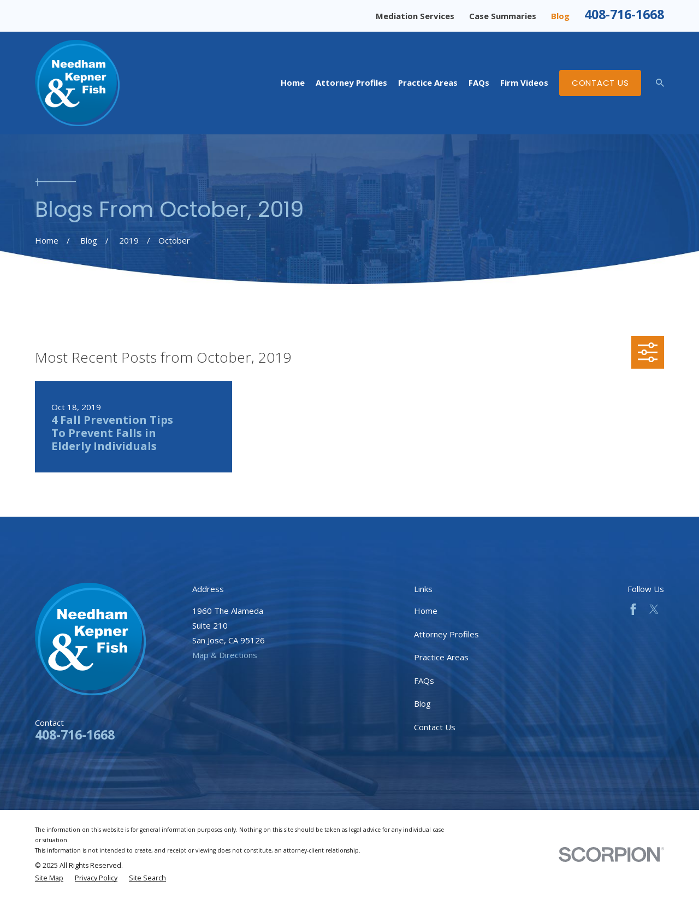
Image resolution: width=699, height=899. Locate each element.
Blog (560, 15)
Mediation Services (415, 15)
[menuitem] (49, 878)
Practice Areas (441, 657)
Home (425, 610)
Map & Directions (224, 654)
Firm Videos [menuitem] (524, 82)
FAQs (424, 680)
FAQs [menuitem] (479, 82)
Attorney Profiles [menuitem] (351, 82)
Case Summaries (502, 15)
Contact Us (600, 82)
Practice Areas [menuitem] (428, 82)
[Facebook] (633, 609)
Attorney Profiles (446, 634)
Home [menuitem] (293, 82)
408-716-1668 (624, 14)
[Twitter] (654, 609)
